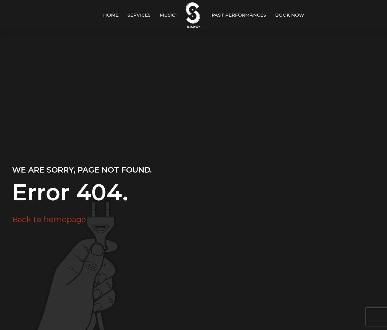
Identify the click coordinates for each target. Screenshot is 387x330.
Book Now (289, 15)
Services (139, 15)
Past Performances (239, 15)
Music (167, 15)
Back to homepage (49, 219)
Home (111, 15)
